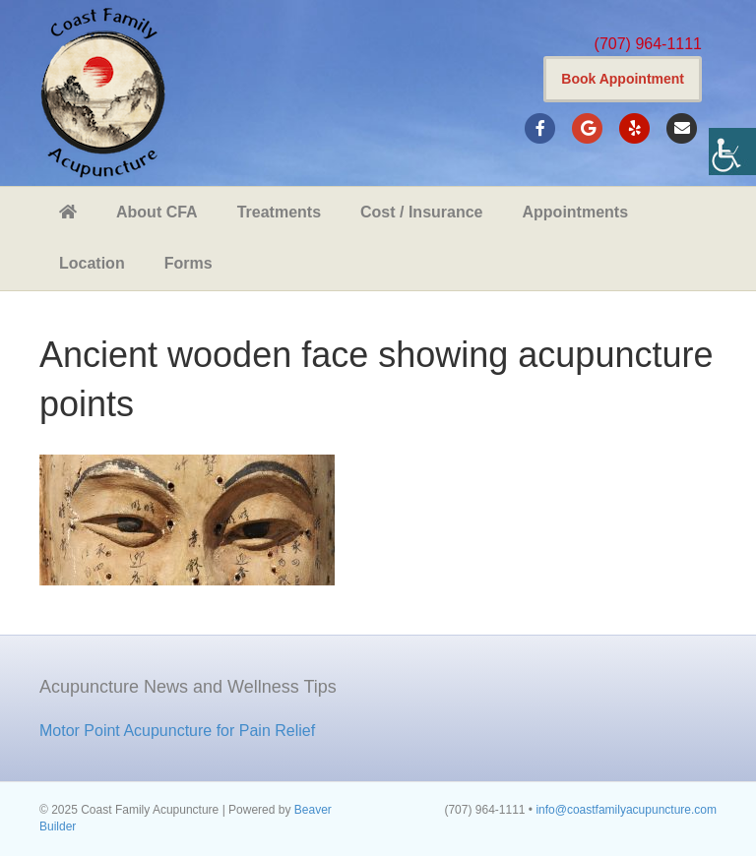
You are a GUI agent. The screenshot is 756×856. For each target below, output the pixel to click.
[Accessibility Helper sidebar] (732, 151)
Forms (188, 263)
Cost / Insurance (421, 212)
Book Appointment (622, 79)
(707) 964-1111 (648, 43)
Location (92, 263)
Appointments (576, 212)
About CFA (157, 212)
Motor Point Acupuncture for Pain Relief (177, 730)
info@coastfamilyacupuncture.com (626, 810)
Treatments (279, 212)
